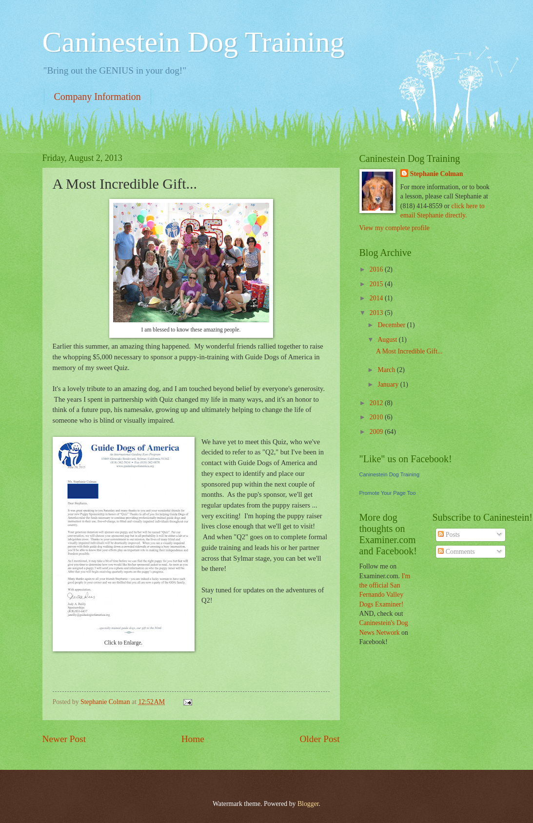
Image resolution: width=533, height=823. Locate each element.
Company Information (97, 96)
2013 (377, 312)
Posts (449, 534)
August (387, 339)
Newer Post (64, 739)
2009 (377, 431)
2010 (377, 417)
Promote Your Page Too (387, 493)
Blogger (308, 803)
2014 (377, 298)
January (388, 384)
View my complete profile (394, 228)
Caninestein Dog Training (193, 42)
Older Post (319, 739)
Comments (456, 551)
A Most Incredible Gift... (409, 351)
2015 (377, 284)
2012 (377, 403)
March (386, 369)
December (392, 325)
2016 (377, 269)
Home (192, 739)
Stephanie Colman (436, 173)
